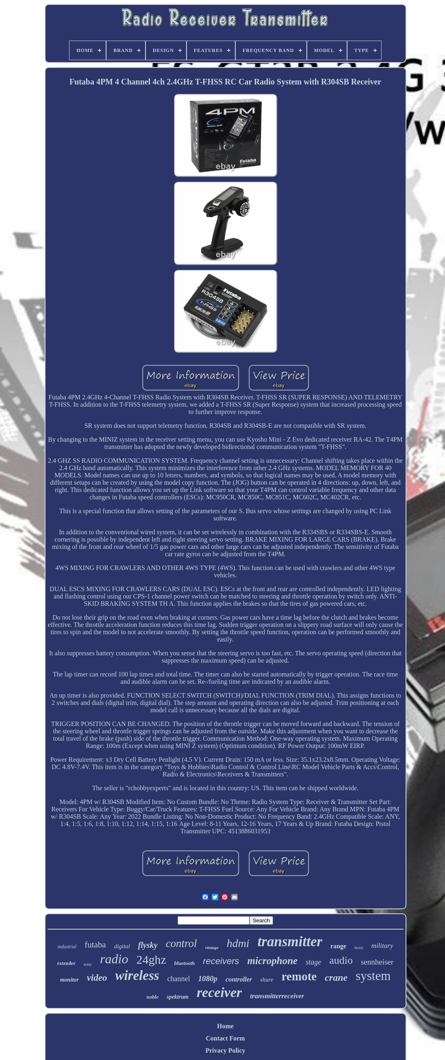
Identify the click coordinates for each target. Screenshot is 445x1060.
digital (122, 946)
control (181, 943)
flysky (148, 945)
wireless (137, 975)
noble (153, 997)
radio (114, 959)
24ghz (151, 959)
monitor (69, 980)
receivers (221, 961)
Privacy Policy (225, 1050)
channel (178, 979)
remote (299, 976)
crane (336, 977)
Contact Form (225, 1038)
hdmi (238, 943)
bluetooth (184, 963)
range (338, 946)
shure (267, 979)
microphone (272, 960)
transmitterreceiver (277, 996)
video (97, 978)
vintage (212, 947)
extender (66, 963)
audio (341, 960)
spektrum (178, 997)
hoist (358, 947)
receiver (219, 992)
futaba (95, 944)
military (382, 945)
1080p (208, 978)
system (373, 976)
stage (313, 962)
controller (239, 979)
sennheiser (377, 962)
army (88, 964)
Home (225, 1026)
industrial (67, 946)
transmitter (290, 941)
